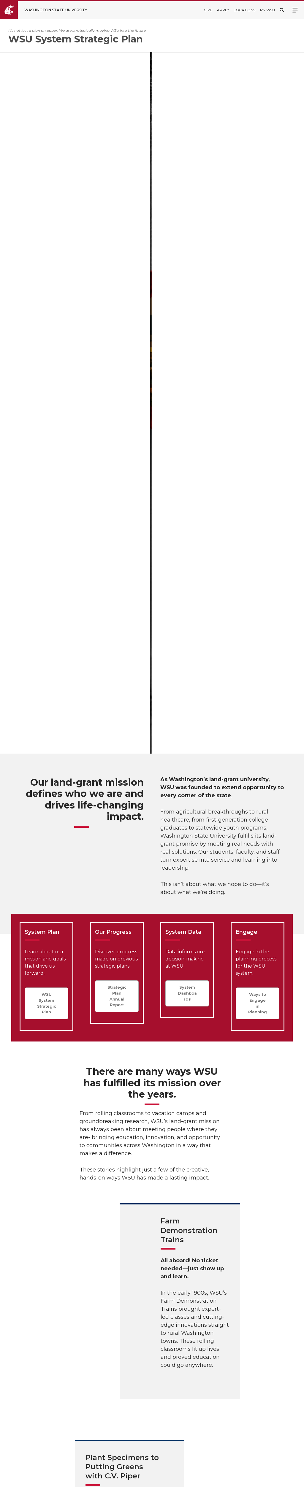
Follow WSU (280, 1478)
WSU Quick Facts (145, 1361)
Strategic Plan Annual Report (116, 442)
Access (209, 1478)
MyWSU (253, 1478)
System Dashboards (187, 439)
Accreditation (141, 1419)
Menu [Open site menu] (295, 9)
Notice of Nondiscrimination (145, 1451)
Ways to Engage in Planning (257, 449)
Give (208, 10)
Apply (223, 10)
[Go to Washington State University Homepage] (48, 10)
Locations (244, 10)
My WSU (267, 10)
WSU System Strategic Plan (46, 449)
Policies (231, 1478)
